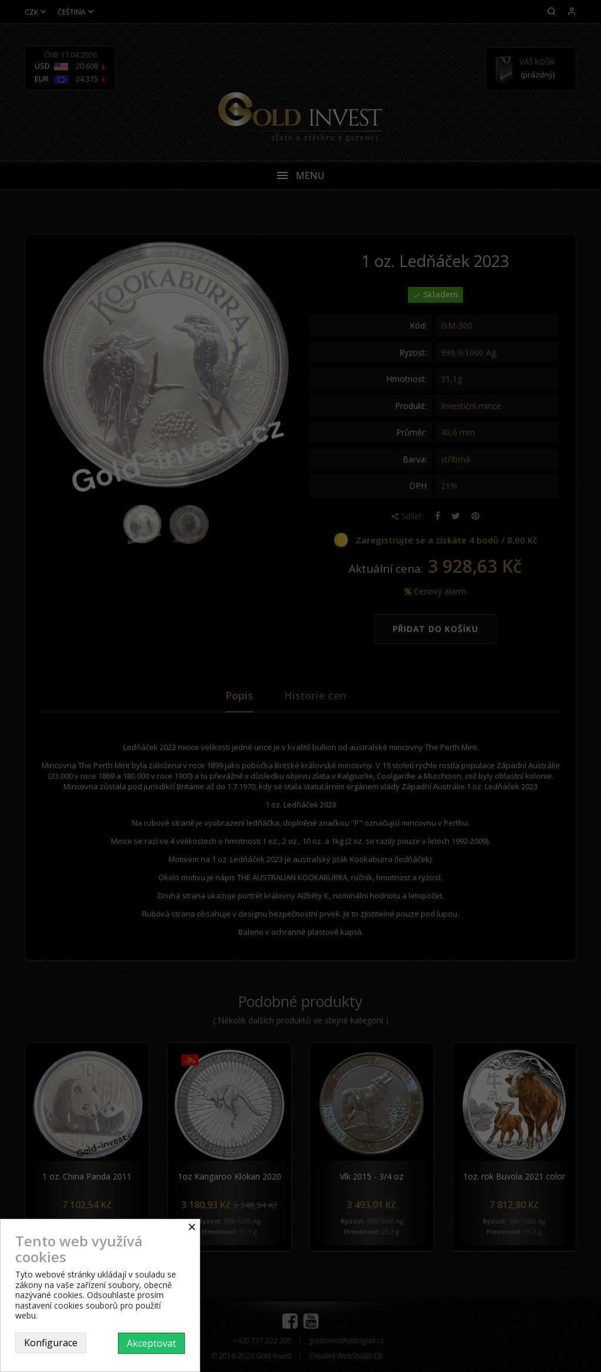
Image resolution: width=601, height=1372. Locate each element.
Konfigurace (50, 1342)
